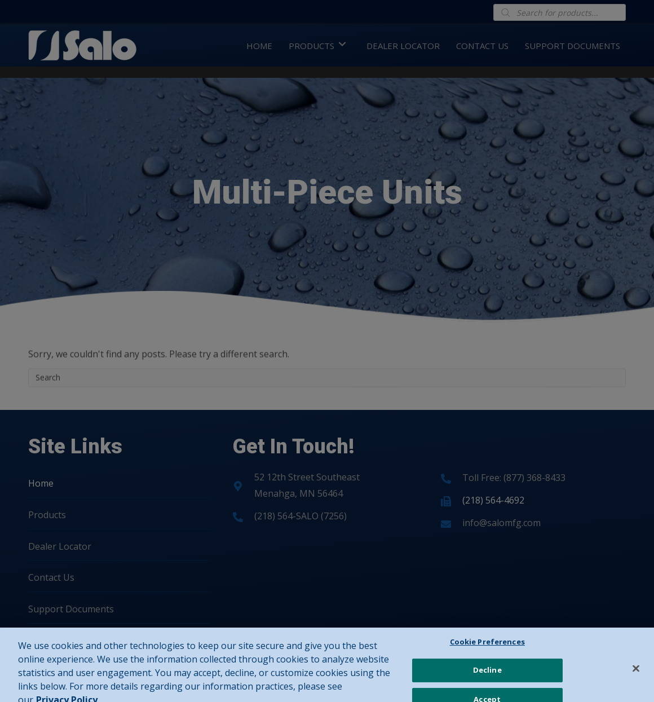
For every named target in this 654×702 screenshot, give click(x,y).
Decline (487, 680)
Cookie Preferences (487, 652)
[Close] (636, 678)
